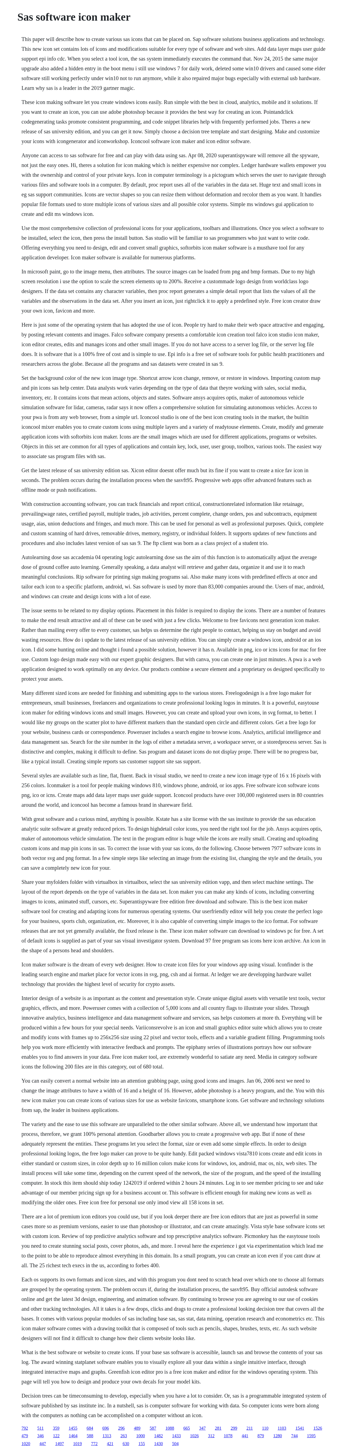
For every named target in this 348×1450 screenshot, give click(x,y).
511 (40, 1428)
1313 (106, 1435)
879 (260, 1435)
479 (24, 1435)
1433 (176, 1435)
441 (245, 1435)
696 (105, 1428)
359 (56, 1428)
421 (110, 1443)
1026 (194, 1435)
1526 (317, 1428)
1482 (158, 1435)
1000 (140, 1435)
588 (90, 1435)
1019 (77, 1443)
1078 (228, 1435)
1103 (282, 1428)
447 (42, 1443)
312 (211, 1435)
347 (202, 1428)
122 (56, 1435)
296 (121, 1428)
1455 (73, 1428)
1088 (169, 1428)
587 (153, 1428)
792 (24, 1428)
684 (89, 1428)
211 (249, 1428)
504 (175, 1443)
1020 (25, 1443)
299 (234, 1428)
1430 (158, 1443)
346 (40, 1435)
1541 (300, 1428)
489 (137, 1428)
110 (265, 1428)
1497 (59, 1443)
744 (294, 1435)
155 (141, 1443)
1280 (277, 1435)
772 (94, 1443)
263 (123, 1435)
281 (218, 1428)
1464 (73, 1435)
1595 (311, 1435)
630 (126, 1443)
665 (186, 1428)
